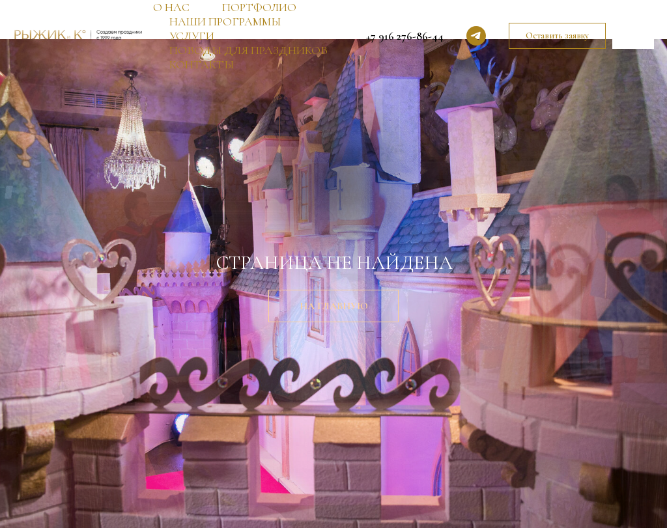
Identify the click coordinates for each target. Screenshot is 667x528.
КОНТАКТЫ (201, 64)
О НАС (171, 7)
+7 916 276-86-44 (405, 36)
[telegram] (476, 36)
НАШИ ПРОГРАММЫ (225, 21)
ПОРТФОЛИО (259, 7)
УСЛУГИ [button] (191, 36)
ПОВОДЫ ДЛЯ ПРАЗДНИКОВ (248, 50)
